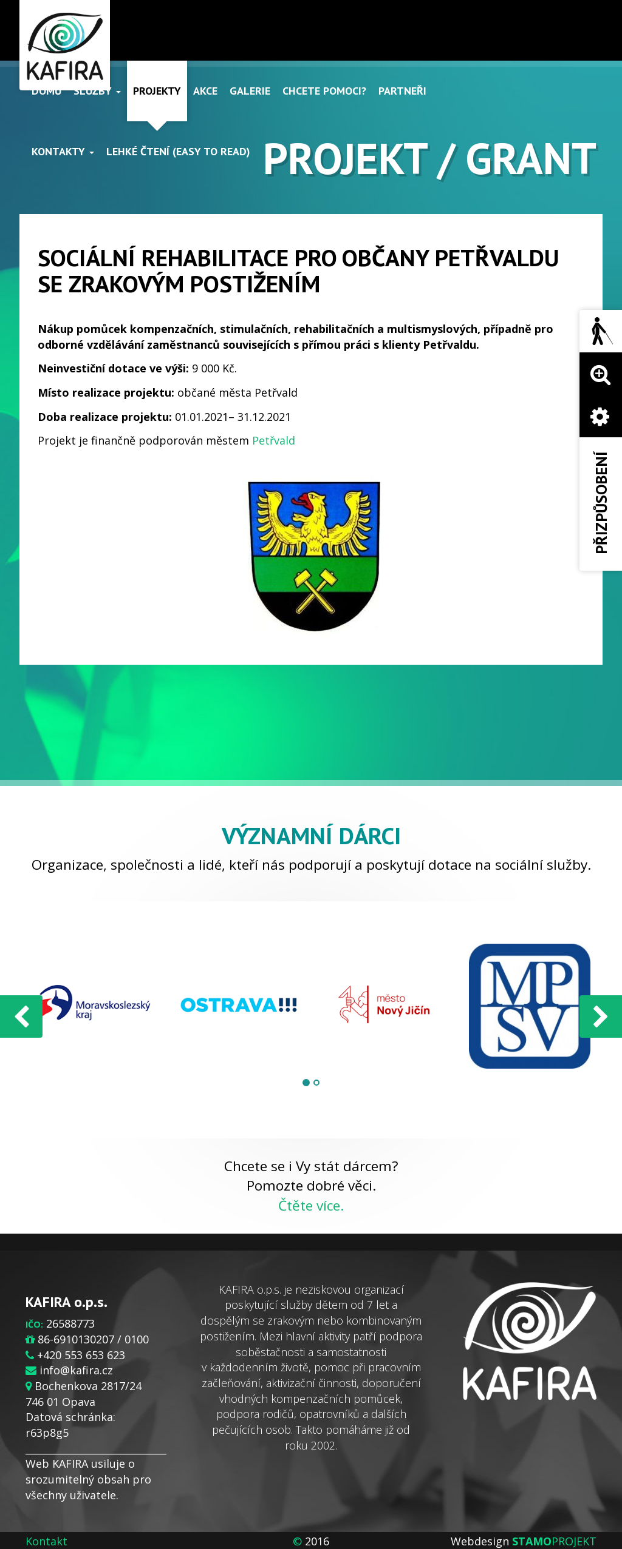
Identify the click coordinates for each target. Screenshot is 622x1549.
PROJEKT (554, 1541)
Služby (97, 91)
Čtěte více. (311, 1205)
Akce (205, 91)
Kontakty (63, 151)
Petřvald (273, 440)
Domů (46, 91)
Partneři (402, 91)
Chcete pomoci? (324, 91)
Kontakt (46, 1541)
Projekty (157, 91)
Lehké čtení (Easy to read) (178, 151)
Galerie (250, 91)
